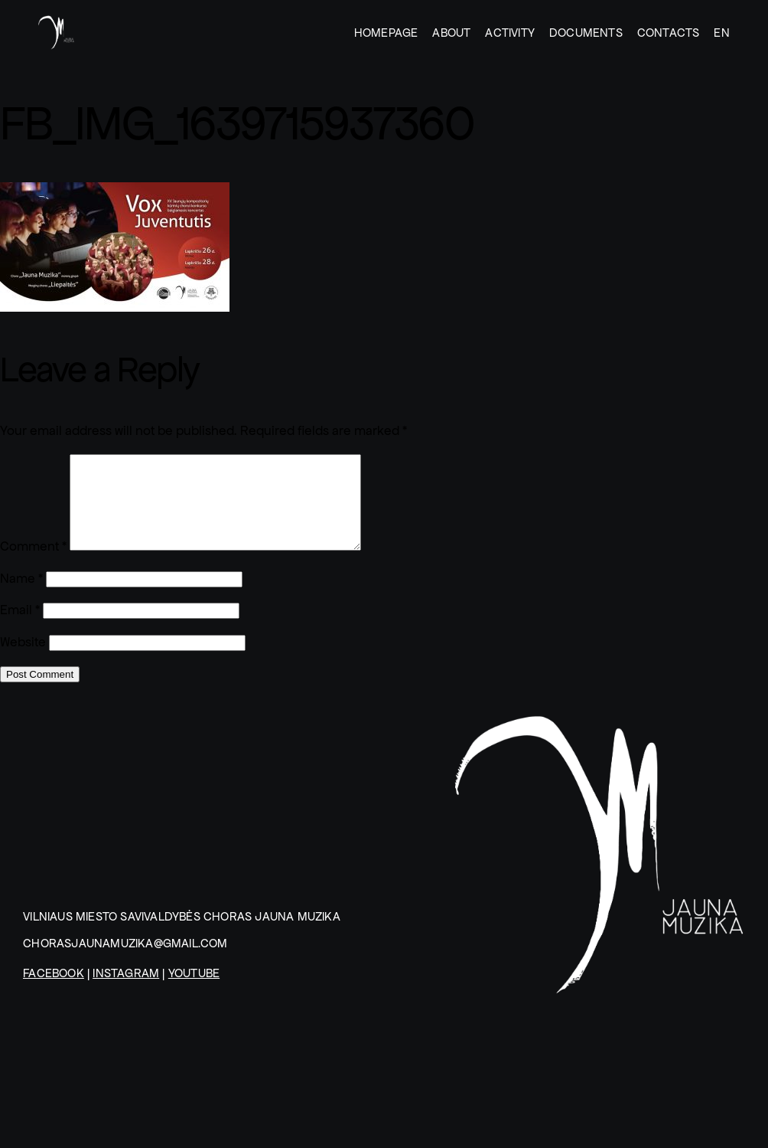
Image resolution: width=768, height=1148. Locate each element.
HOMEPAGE (386, 32)
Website (23, 660)
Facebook (53, 991)
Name (21, 597)
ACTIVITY (510, 32)
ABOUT (451, 32)
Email (20, 628)
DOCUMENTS (586, 32)
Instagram (126, 991)
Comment (33, 565)
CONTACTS (668, 32)
